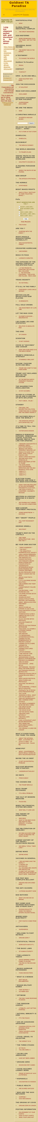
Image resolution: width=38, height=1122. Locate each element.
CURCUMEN (23, 595)
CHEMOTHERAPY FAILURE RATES (27, 587)
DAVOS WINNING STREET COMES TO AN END (27, 960)
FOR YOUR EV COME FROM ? (27, 921)
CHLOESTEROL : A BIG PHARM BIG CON (26, 591)
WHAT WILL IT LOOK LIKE (27, 810)
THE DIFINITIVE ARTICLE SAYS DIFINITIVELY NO (26, 421)
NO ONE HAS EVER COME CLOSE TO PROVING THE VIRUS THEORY (27, 834)
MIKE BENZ (22, 818)
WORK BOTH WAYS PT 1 (26, 944)
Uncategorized (7, 78)
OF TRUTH (22, 1048)
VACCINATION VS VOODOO (27, 1082)
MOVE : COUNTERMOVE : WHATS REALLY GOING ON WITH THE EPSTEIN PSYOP (27, 753)
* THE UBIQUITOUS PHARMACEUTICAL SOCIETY (28, 551)
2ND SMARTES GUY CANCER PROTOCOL (25, 558)
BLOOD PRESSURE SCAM (27, 572)
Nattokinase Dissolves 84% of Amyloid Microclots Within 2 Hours (27, 675)
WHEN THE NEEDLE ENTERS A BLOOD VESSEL (27, 911)
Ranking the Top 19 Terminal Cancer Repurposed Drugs (27, 690)
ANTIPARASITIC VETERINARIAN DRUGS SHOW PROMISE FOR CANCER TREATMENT (26, 568)
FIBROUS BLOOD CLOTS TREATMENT (26, 616)
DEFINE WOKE (23, 854)
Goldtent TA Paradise (19, 4)
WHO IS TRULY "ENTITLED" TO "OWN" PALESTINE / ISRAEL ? (27, 194)
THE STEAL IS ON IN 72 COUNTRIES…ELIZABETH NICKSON (27, 491)
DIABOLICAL (23, 138)
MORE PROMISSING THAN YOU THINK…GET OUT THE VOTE (27, 40)
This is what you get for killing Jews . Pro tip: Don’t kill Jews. (7, 98)
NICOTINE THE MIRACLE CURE (26, 684)
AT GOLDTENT (23, 87)
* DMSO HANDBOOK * (25, 547)
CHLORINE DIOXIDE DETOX (27, 593)
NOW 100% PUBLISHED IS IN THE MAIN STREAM (28, 350)
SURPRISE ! (22, 1097)
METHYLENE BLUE (25, 655)
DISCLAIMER (23, 94)
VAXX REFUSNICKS (25, 1098)
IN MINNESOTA (23, 301)
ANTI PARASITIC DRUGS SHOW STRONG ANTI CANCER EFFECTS (26, 562)
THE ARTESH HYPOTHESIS (27, 178)
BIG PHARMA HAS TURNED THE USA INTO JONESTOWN (27, 503)
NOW (20, 111)
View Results (26, 221)
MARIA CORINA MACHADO (27, 457)
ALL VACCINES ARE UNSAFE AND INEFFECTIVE (28, 868)
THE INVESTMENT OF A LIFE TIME (28, 308)
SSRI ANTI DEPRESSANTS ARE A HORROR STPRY (27, 699)
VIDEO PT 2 (22, 473)
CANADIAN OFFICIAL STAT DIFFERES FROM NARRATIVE (27, 1028)
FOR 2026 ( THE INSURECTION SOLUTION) (27, 408)
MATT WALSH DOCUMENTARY (24, 980)
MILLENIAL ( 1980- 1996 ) (27, 214)
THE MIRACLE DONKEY (26, 145)
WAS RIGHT (22, 529)
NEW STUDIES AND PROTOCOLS (25, 680)
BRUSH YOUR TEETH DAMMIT (25, 577)
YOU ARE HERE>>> (25, 1050)
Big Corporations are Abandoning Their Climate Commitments (8, 89)
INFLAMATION (23, 633)
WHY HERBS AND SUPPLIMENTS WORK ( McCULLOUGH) (26, 725)
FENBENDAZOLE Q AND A (27, 614)
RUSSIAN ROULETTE (25, 909)
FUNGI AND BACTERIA (26, 973)
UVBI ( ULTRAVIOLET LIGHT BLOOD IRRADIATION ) (27, 720)
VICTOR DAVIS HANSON (26, 431)
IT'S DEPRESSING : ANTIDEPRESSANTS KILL (26, 636)
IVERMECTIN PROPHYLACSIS (24, 646)
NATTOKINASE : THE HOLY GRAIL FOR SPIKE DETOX (27, 667)
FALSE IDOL (22, 801)
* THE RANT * (23, 549)
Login (15, 15)
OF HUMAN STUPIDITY (26, 951)
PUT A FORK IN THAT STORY (28, 131)
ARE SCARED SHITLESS (26, 1088)
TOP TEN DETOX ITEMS (26, 712)
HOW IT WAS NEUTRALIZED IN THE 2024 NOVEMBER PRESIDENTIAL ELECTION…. (27, 486)
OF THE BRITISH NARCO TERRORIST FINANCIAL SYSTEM (26, 381)
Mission (21, 65)
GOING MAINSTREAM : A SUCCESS (26, 513)
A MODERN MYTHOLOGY (27, 771)
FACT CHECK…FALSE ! (26, 401)
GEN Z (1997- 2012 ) (26, 215)
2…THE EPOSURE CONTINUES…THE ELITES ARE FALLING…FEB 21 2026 (27, 274)
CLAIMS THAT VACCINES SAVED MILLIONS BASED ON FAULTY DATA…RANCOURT (27, 872)
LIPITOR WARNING (25, 652)
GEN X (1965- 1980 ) (26, 212)
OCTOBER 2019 (24, 991)
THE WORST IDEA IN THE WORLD (27, 50)
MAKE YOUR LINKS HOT (26, 1117)
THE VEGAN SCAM (25, 710)
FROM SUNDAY (23, 778)
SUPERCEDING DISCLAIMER (23, 103)
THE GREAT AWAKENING (26, 31)
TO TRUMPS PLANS (25, 152)
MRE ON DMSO (23, 662)
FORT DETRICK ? (24, 990)
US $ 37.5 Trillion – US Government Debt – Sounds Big (27, 743)
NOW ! (21, 23)
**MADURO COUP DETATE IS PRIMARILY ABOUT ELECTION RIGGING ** (28, 445)
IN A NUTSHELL (23, 283)
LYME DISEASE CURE (25, 653)
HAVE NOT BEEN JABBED (27, 1058)
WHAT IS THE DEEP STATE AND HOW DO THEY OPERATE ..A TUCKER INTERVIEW (27, 822)
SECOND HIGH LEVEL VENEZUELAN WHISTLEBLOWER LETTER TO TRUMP (27, 461)
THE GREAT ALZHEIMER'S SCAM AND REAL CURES (27, 704)
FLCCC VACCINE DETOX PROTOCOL (26, 619)
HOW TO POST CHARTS (26, 1115)
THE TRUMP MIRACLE (26, 785)
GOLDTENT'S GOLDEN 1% (27, 162)
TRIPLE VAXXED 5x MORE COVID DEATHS (27, 1032)
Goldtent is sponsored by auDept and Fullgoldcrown (7, 103)
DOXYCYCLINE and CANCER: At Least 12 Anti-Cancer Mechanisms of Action (27, 608)
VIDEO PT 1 (22, 471)
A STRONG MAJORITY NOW (27, 891)
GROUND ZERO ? (24, 938)
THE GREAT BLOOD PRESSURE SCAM (25, 707)
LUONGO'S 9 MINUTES (26, 258)
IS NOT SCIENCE (24, 341)
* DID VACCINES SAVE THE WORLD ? (27, 862)
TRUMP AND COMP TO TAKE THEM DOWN (28, 368)
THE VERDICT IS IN (25, 1041)
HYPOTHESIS (23, 185)
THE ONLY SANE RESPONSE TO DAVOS (28, 999)
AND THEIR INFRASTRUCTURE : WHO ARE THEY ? (27, 539)
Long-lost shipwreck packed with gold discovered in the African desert (8, 35)
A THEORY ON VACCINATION (23, 865)
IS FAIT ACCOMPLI (24, 391)
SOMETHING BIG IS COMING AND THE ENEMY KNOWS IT (28, 411)
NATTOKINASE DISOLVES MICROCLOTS (27, 671)
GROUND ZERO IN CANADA (27, 1105)
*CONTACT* (22, 72)
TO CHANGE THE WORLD (27, 58)
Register (26, 15)
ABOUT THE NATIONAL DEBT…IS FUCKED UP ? (26, 739)
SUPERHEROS (23, 929)
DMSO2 (21, 605)
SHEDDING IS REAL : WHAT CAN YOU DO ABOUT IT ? (27, 695)
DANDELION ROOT (25, 597)
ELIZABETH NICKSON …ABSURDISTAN (26, 317)
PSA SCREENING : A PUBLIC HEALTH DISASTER (27, 687)
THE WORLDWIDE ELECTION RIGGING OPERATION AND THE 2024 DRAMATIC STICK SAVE (27, 467)
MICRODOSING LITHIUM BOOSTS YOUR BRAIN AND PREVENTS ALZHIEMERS (27, 658)
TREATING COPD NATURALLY (24, 714)
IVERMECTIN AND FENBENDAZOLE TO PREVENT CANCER (25, 640)
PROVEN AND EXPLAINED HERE (27, 883)
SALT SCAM (22, 693)
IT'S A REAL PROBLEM (26, 793)
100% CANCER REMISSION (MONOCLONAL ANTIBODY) (27, 555)
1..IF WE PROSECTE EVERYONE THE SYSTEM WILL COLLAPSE (26, 269)
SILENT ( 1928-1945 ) (26, 207)
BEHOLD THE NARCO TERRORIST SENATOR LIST (27, 449)
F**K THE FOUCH (24, 1018)
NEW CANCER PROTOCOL (27, 678)
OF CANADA (23, 334)
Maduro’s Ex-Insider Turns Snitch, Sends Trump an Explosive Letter (26, 453)
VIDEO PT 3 (22, 475)
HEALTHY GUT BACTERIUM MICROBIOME (27, 626)
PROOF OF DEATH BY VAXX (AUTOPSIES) (27, 1074)
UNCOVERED (23, 251)
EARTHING (22, 612)
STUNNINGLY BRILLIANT (26, 359)
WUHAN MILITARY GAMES (27, 1065)
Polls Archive (22, 224)
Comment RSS (8, 80)
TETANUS (22, 702)
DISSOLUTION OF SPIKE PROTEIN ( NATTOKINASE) (27, 599)
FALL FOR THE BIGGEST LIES (26, 521)
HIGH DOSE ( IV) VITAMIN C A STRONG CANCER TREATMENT (27, 630)
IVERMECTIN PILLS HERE (27, 643)
